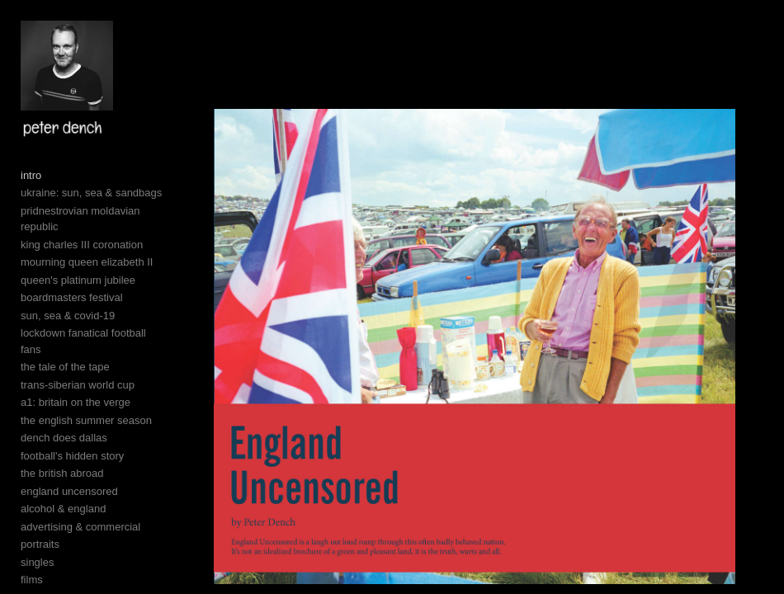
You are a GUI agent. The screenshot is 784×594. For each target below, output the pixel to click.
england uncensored (69, 491)
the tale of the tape (65, 367)
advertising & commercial (80, 527)
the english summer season (86, 420)
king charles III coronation (82, 244)
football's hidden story (72, 456)
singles (37, 562)
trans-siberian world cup (78, 385)
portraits (40, 544)
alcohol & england (63, 508)
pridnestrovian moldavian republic (80, 219)
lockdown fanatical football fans (83, 341)
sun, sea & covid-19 (68, 315)
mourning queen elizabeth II (87, 262)
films (32, 579)
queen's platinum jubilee (78, 280)
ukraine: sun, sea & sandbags (91, 192)
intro (31, 175)
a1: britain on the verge (75, 402)
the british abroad (62, 473)
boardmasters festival (72, 297)
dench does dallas (64, 437)
